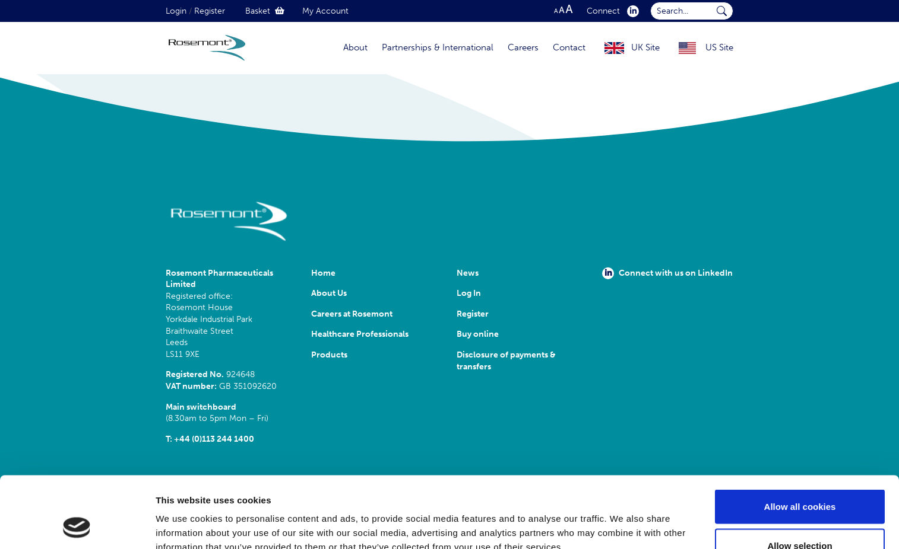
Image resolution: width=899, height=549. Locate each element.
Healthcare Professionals (360, 334)
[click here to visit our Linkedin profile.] (630, 11)
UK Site (645, 47)
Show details (623, 518)
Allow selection (799, 479)
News (468, 273)
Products (329, 355)
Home (323, 273)
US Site (719, 47)
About (355, 47)
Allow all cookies (800, 440)
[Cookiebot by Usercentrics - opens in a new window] (77, 526)
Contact (569, 47)
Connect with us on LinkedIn (667, 273)
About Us (329, 293)
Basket (264, 11)
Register (209, 11)
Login (176, 11)
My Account (325, 11)
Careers (523, 47)
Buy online (478, 334)
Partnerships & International (437, 47)
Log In (469, 293)
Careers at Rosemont (353, 314)
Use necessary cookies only (799, 517)
